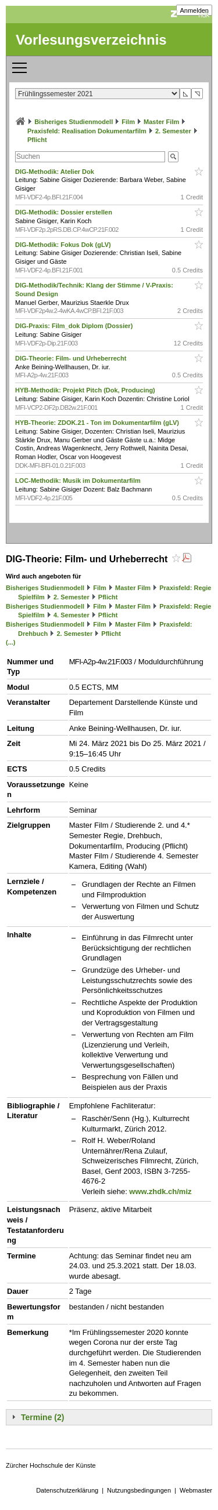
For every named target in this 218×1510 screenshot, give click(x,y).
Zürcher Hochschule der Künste (51, 1465)
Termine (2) (42, 1417)
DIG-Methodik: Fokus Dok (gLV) (64, 244)
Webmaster (196, 1490)
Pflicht (37, 139)
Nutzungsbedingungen (139, 1490)
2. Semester (173, 131)
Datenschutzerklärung (67, 1490)
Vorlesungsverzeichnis (91, 40)
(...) (11, 642)
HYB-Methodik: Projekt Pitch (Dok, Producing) (86, 390)
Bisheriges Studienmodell (73, 121)
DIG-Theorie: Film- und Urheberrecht (71, 358)
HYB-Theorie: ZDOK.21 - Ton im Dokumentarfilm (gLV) (98, 422)
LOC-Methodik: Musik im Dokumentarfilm (78, 480)
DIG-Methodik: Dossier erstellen (64, 212)
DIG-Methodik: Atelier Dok (55, 171)
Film (128, 121)
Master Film (161, 121)
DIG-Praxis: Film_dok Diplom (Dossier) (74, 325)
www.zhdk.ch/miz (160, 1191)
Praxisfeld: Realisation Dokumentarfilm (86, 131)
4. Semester (71, 615)
